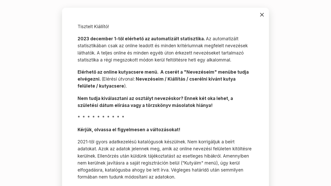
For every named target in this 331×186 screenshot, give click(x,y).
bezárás (262, 15)
